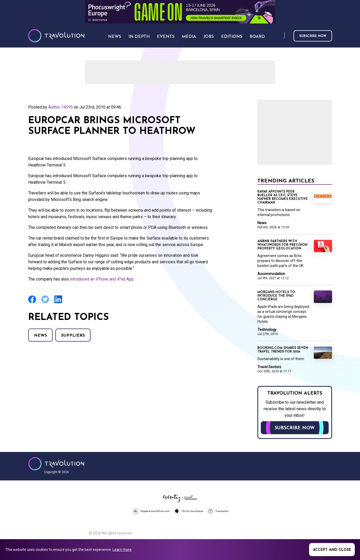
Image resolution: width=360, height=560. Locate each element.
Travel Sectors (269, 366)
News (40, 335)
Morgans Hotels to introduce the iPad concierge (276, 296)
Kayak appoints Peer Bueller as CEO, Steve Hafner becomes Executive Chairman (282, 197)
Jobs (208, 37)
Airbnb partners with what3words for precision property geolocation (282, 245)
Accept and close (332, 550)
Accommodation (271, 273)
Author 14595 (60, 107)
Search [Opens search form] (279, 36)
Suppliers (73, 335)
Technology (266, 329)
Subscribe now (312, 36)
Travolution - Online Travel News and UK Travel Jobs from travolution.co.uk (56, 463)
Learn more (122, 549)
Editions (231, 37)
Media (189, 37)
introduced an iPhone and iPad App (102, 279)
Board (257, 37)
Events (165, 37)
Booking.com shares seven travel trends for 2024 (282, 350)
